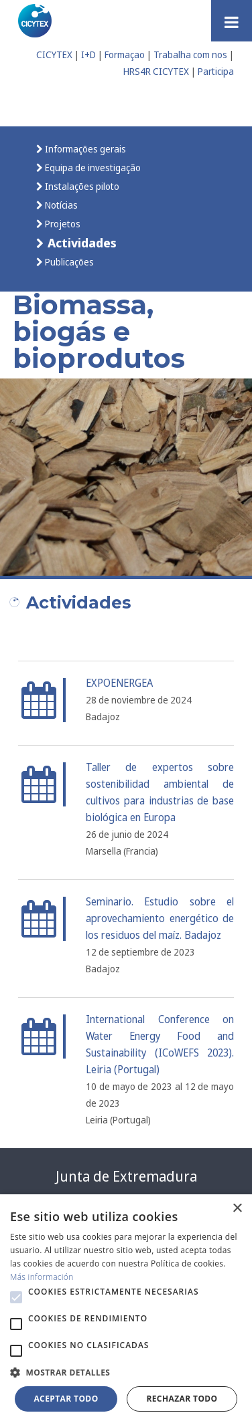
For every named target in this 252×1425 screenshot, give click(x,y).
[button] (16, 1297)
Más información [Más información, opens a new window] (42, 1277)
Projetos (61, 223)
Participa (216, 71)
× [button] (237, 1209)
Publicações (68, 261)
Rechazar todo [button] (181, 1398)
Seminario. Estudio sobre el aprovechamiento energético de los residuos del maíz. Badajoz (160, 918)
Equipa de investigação (92, 167)
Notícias (60, 205)
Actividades (80, 242)
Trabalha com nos (190, 54)
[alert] (126, 1309)
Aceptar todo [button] (66, 1398)
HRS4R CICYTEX (156, 71)
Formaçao (125, 54)
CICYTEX (54, 54)
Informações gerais (84, 148)
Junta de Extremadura (126, 1176)
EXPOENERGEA (119, 683)
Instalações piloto (81, 186)
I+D (88, 54)
